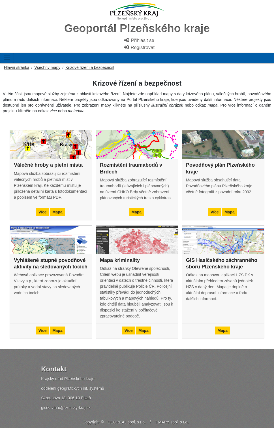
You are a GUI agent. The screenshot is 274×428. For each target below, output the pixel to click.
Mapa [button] (57, 212)
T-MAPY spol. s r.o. (172, 422)
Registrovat (139, 47)
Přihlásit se (139, 40)
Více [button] (42, 212)
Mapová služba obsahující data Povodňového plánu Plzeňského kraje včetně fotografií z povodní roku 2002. (219, 186)
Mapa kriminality (120, 260)
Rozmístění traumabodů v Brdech (131, 168)
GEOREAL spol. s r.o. (127, 422)
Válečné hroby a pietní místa (48, 165)
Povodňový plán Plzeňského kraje (220, 168)
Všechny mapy (47, 67)
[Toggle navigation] (7, 58)
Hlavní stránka (16, 67)
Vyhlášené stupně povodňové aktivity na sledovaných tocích (50, 263)
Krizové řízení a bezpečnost (89, 67)
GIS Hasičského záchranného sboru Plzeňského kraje (221, 263)
